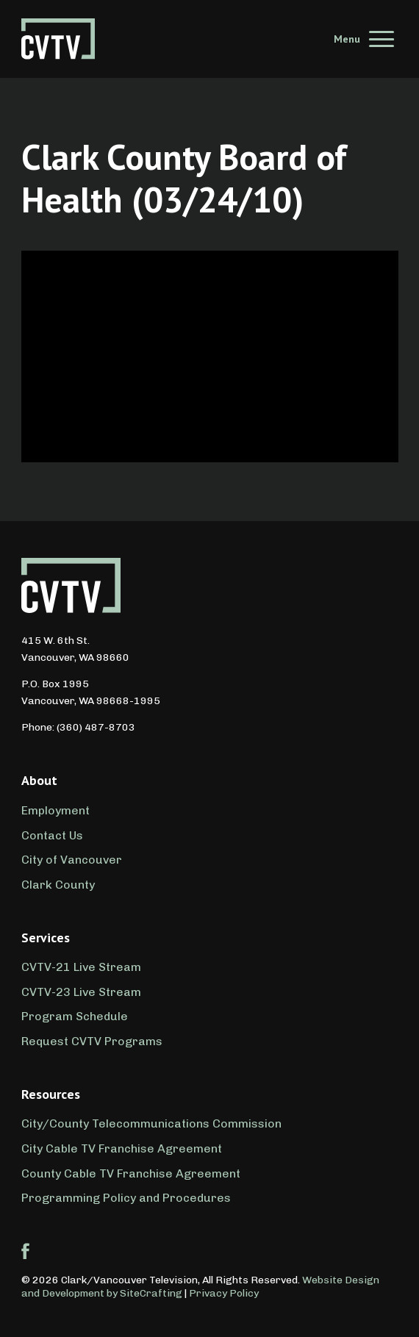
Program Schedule (74, 1016)
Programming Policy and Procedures (126, 1198)
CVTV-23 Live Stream (81, 992)
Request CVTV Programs (91, 1041)
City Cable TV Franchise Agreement (121, 1148)
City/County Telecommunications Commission (151, 1123)
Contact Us (52, 835)
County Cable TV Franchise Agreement (130, 1173)
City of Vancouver (71, 860)
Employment (55, 810)
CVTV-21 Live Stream (81, 967)
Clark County (58, 885)
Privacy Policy (224, 1293)
